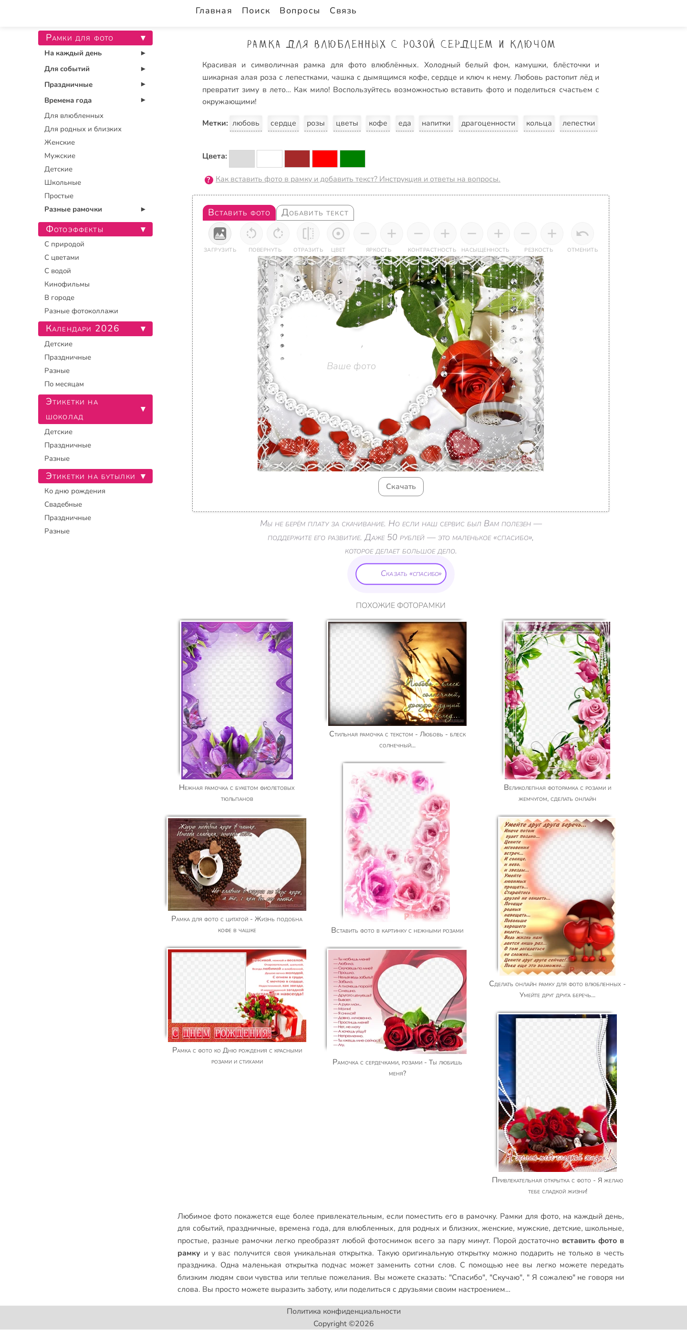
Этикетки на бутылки (90, 476)
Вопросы (300, 10)
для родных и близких (438, 1228)
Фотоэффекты (75, 229)
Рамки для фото (529, 1216)
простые (192, 1240)
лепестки (578, 123)
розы (316, 123)
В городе (59, 297)
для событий (200, 1228)
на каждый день (592, 1216)
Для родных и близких (83, 129)
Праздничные (68, 84)
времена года (304, 1228)
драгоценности (488, 123)
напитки (436, 123)
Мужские (59, 155)
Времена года (68, 100)
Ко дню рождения (74, 491)
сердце (283, 123)
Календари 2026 (83, 328)
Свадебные (63, 504)
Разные (57, 370)
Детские (58, 169)
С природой (64, 244)
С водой (57, 271)
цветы (347, 123)
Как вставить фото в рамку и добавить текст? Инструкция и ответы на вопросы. (358, 179)
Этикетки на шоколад (72, 409)
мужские (533, 1228)
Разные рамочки (73, 209)
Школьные (62, 182)
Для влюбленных (74, 115)
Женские (59, 142)
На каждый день (73, 53)
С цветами (61, 257)
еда (404, 123)
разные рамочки (242, 1240)
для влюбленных (363, 1228)
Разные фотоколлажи (81, 311)
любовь (246, 123)
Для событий (67, 69)
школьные (603, 1228)
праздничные (251, 1228)
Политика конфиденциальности (344, 1311)
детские (567, 1228)
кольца (539, 123)
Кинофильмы (67, 284)
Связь (343, 10)
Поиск (256, 10)
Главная (214, 10)
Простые (58, 196)
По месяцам (64, 384)
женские (497, 1228)
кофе (378, 123)
